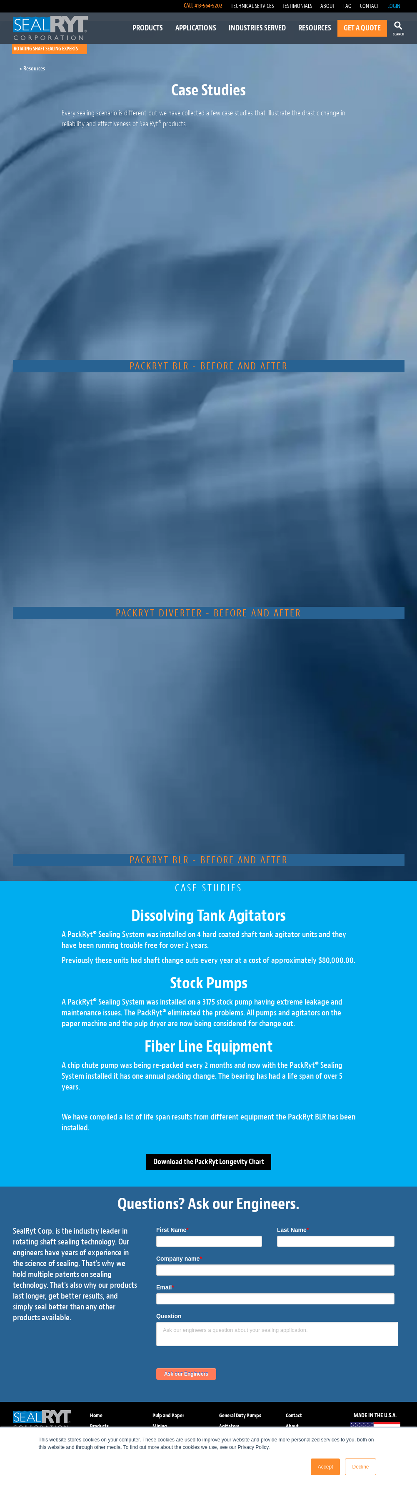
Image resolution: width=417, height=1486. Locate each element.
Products (99, 1426)
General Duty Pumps (240, 1415)
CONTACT (369, 6)
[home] (50, 27)
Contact (294, 1415)
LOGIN (393, 6)
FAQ (347, 6)
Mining (159, 1426)
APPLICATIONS (195, 28)
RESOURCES (314, 28)
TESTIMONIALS (297, 6)
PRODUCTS (147, 28)
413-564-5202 (208, 5)
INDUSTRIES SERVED (257, 28)
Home (96, 1415)
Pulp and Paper (168, 1415)
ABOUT (327, 6)
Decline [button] (360, 1467)
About (292, 1426)
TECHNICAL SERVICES (252, 6)
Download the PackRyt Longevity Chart (208, 1162)
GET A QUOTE (362, 28)
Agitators (229, 1426)
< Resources (32, 68)
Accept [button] (325, 1467)
